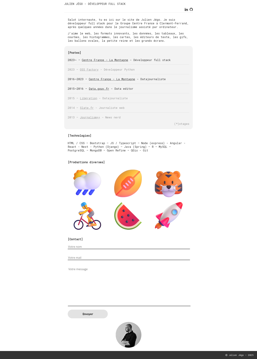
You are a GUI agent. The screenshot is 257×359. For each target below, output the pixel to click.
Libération (88, 98)
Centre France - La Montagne (105, 60)
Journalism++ (90, 117)
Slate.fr (87, 108)
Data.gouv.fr (99, 88)
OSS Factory (89, 69)
